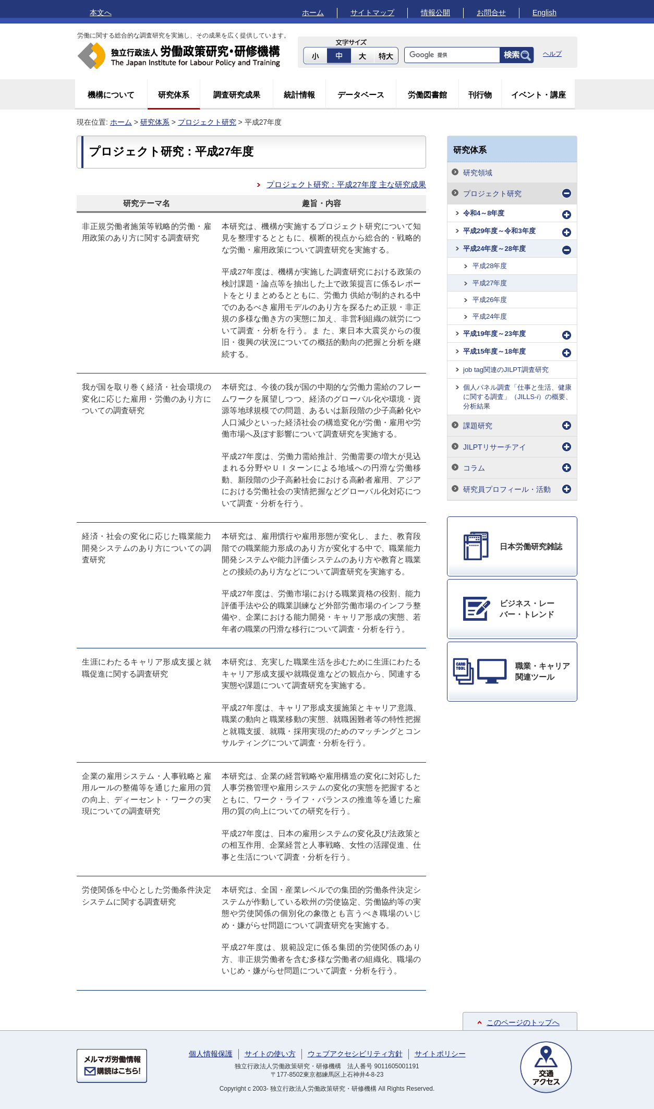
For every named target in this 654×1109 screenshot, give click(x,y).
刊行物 (480, 94)
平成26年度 (490, 300)
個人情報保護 (211, 1054)
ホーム (313, 12)
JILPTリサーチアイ (494, 447)
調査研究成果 (236, 94)
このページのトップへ (523, 1022)
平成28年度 (490, 266)
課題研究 (477, 425)
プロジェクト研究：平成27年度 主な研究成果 (346, 184)
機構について (111, 94)
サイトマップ (372, 12)
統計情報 (299, 94)
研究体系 (173, 94)
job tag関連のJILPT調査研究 (506, 369)
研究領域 (477, 172)
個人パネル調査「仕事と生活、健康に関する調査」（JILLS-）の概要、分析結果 (517, 396)
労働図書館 (427, 94)
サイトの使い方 (270, 1054)
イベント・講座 (538, 94)
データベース (360, 94)
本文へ (101, 12)
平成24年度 (490, 316)
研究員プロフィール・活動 (507, 489)
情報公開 (435, 12)
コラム (474, 468)
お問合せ (491, 12)
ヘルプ (552, 53)
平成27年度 (490, 283)
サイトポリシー (440, 1054)
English (544, 12)
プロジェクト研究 (207, 122)
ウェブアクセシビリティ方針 (355, 1054)
